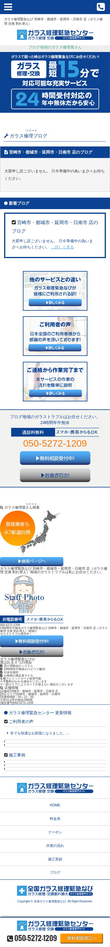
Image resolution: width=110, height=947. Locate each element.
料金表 (55, 819)
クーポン (55, 832)
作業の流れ (55, 846)
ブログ (55, 872)
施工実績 (55, 859)
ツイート (31, 130)
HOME (55, 805)
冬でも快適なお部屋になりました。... (38, 733)
